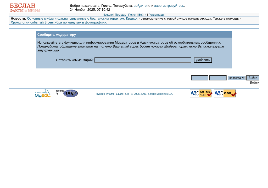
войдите (140, 6)
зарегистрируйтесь (169, 6)
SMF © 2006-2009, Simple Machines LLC (149, 93)
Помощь (120, 14)
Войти (142, 14)
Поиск (132, 14)
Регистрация (157, 14)
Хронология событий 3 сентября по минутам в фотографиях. (59, 22)
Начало (108, 14)
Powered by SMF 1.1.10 (109, 93)
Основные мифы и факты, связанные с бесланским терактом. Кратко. (82, 18)
